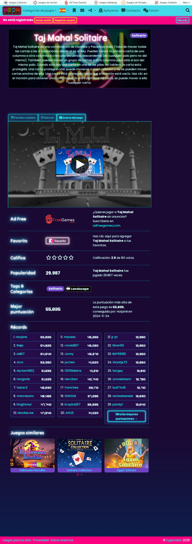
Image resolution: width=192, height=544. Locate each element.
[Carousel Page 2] (81, 474)
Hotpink (21, 337)
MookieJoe (26, 413)
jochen (70, 362)
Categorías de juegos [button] (38, 10)
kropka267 (72, 404)
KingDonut (24, 404)
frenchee (71, 387)
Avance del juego (71, 117)
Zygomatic (174, 540)
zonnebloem (121, 379)
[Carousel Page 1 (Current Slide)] (78, 474)
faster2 (22, 387)
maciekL (70, 337)
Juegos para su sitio (16, 540)
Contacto (130, 10)
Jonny (69, 354)
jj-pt (115, 337)
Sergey (117, 371)
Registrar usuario (65, 20)
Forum (151, 10)
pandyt (117, 404)
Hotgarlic (23, 379)
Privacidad (41, 540)
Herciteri (71, 379)
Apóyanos (108, 10)
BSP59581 (119, 354)
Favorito (57, 241)
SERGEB (70, 396)
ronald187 (71, 345)
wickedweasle (122, 396)
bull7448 (119, 387)
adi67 (20, 354)
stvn (20, 362)
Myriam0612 (25, 371)
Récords (183, 20)
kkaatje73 (120, 362)
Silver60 (118, 345)
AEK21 (69, 413)
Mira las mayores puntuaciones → (127, 416)
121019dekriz (73, 371)
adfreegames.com (106, 225)
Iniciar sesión (43, 20)
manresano (25, 396)
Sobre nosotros (62, 540)
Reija (19, 345)
